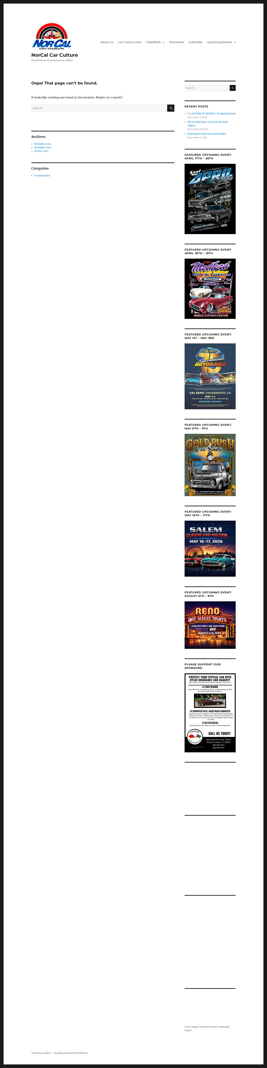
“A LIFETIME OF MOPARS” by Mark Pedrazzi (211, 113)
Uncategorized (42, 175)
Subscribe (195, 42)
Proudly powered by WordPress (71, 1053)
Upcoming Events (219, 42)
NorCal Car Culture (54, 55)
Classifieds (153, 42)
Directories (176, 42)
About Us (106, 42)
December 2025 (42, 144)
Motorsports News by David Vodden (206, 133)
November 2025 (42, 147)
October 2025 (41, 151)
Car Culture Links (130, 42)
